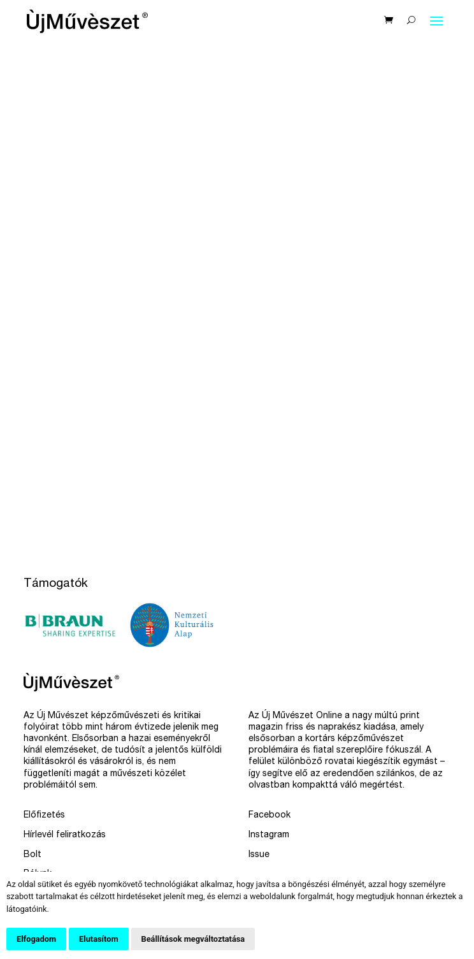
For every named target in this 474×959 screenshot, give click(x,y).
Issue (258, 855)
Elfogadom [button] (36, 939)
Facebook (269, 815)
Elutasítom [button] (98, 939)
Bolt (32, 855)
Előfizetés (44, 815)
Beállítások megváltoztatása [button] (193, 939)
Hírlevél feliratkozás (65, 835)
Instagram (268, 835)
